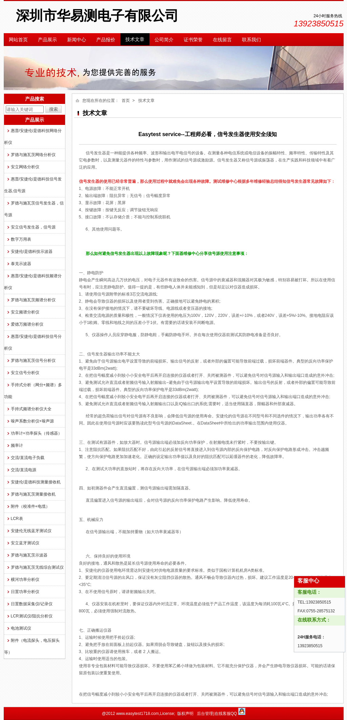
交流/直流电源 (23, 469)
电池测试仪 (21, 628)
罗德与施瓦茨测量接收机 (33, 494)
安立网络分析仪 (25, 167)
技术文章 (134, 39)
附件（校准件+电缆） (30, 506)
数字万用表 (21, 239)
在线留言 (222, 39)
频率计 (17, 445)
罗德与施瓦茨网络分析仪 (33, 154)
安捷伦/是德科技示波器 (32, 251)
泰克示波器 (21, 263)
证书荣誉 (193, 39)
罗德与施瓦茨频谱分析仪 (33, 300)
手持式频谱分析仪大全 (31, 409)
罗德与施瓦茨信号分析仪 (33, 360)
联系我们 (251, 39)
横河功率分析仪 (25, 579)
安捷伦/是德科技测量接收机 (36, 482)
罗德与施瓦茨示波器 (29, 555)
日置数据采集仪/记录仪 (32, 604)
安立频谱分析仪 (25, 312)
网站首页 (18, 39)
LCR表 (17, 518)
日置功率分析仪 (25, 591)
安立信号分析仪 (25, 372)
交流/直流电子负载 (27, 457)
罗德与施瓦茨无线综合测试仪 (37, 567)
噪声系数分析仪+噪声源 (32, 421)
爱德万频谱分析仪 (27, 324)
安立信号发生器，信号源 (33, 227)
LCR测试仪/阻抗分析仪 (32, 616)
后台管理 (205, 713)
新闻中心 (76, 39)
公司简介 (164, 39)
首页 (126, 100)
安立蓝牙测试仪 (25, 543)
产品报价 (105, 39)
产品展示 (47, 39)
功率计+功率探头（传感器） (36, 433)
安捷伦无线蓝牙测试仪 (31, 530)
